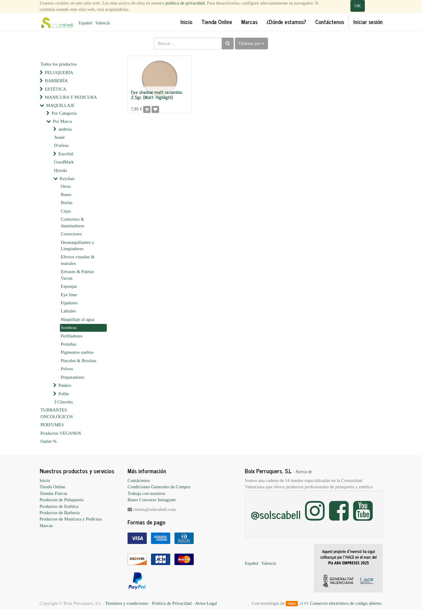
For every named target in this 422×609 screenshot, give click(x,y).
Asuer (59, 137)
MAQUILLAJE (60, 105)
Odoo (291, 603)
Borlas (66, 202)
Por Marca (62, 121)
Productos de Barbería (60, 512)
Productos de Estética (59, 506)
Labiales (68, 311)
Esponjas (69, 286)
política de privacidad (185, 3)
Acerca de (304, 471)
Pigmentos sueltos (77, 352)
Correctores (71, 233)
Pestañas (68, 344)
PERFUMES (52, 424)
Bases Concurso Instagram (152, 499)
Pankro (64, 385)
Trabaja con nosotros (146, 493)
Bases (66, 194)
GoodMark (64, 162)
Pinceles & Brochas (78, 360)
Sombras (69, 327)
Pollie (63, 393)
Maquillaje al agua (77, 319)
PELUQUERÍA (59, 72)
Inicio (45, 480)
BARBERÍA (56, 80)
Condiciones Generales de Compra (159, 486)
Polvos (67, 368)
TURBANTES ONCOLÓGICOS (57, 413)
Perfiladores (71, 336)
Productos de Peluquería (62, 499)
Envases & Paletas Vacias (77, 274)
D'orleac (61, 145)
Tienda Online (53, 486)
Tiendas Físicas (53, 493)
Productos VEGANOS (61, 433)
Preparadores (72, 377)
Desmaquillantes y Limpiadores (77, 245)
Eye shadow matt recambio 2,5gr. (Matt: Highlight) (156, 94)
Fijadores (69, 302)
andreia (65, 129)
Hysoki (60, 170)
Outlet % (49, 441)
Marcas (46, 525)
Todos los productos (59, 64)
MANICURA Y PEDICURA (71, 97)
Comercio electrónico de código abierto (345, 603)
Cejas (66, 211)
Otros (66, 186)
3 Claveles (63, 401)
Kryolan (67, 178)
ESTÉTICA (55, 89)
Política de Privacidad (172, 603)
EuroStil (65, 153)
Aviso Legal (206, 603)
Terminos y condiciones (126, 603)
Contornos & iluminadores (72, 222)
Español (85, 23)
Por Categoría (64, 113)
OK (357, 5)
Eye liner (69, 294)
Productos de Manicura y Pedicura (71, 519)
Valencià (102, 23)
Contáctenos (139, 480)
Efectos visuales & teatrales (77, 260)
